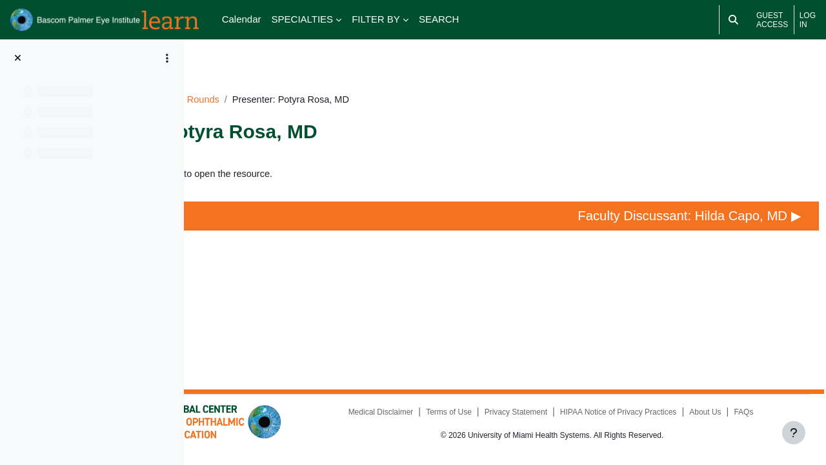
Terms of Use (524, 401)
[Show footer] (793, 432)
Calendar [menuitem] (241, 19)
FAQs (614, 415)
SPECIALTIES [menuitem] (303, 19)
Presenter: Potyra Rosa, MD (307, 156)
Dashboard (232, 81)
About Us (575, 415)
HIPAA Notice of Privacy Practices (694, 401)
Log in (808, 20)
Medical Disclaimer (456, 401)
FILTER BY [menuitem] (376, 19)
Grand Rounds (374, 81)
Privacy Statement (591, 401)
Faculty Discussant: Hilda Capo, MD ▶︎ (694, 209)
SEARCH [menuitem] (439, 19)
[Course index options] (167, 58)
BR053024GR (300, 81)
